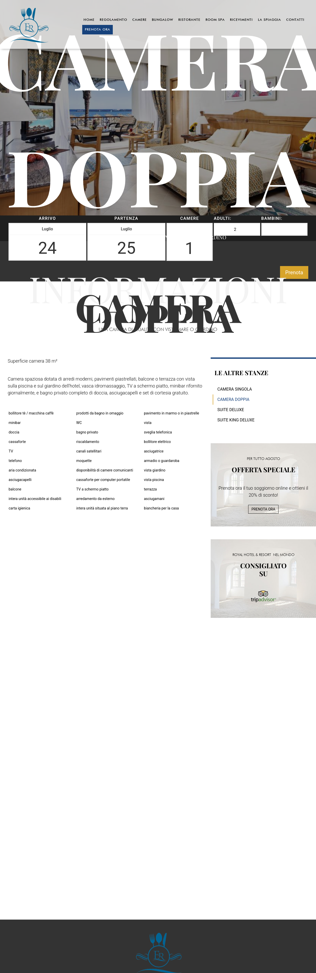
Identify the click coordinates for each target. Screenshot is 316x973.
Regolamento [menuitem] (113, 19)
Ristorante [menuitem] (189, 19)
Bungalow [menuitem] (162, 19)
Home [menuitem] (89, 19)
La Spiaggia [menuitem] (269, 19)
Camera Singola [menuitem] (234, 389)
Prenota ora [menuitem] (97, 29)
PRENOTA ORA (263, 509)
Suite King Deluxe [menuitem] (236, 420)
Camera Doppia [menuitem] (233, 399)
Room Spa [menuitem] (215, 19)
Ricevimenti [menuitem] (241, 19)
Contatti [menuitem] (295, 19)
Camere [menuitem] (139, 19)
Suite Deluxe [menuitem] (230, 409)
